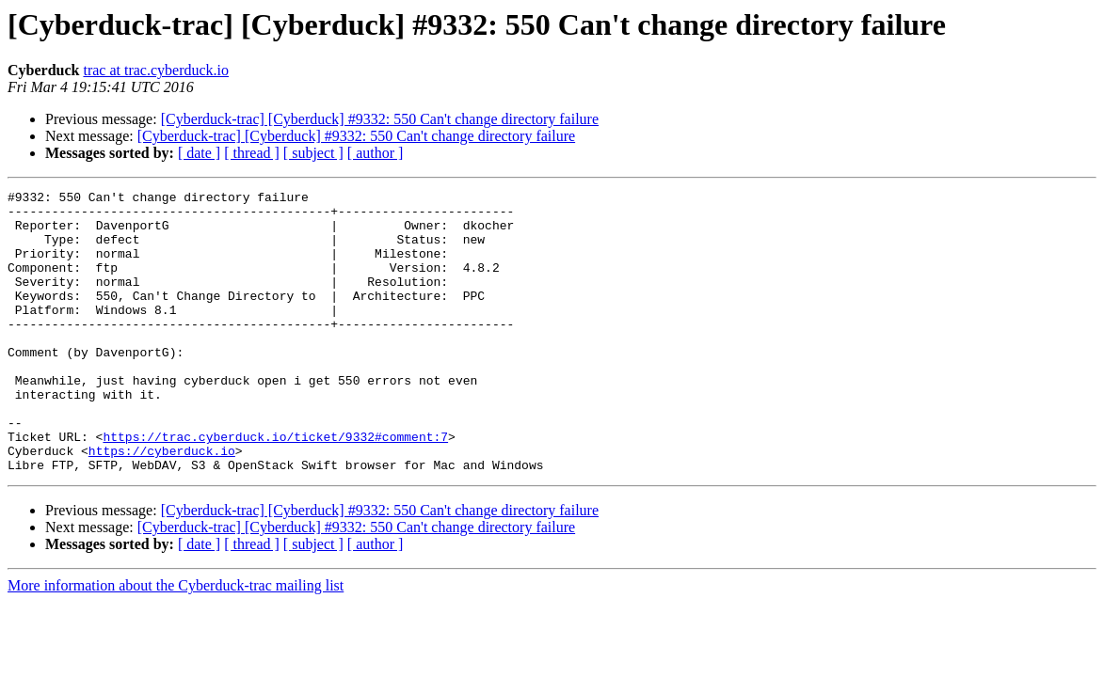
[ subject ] (313, 153)
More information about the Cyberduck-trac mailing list (176, 642)
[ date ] (199, 153)
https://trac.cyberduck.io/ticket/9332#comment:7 (275, 487)
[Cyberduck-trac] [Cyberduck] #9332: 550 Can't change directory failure (380, 119)
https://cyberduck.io (161, 504)
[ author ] (375, 153)
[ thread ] (252, 153)
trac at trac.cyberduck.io (156, 70)
